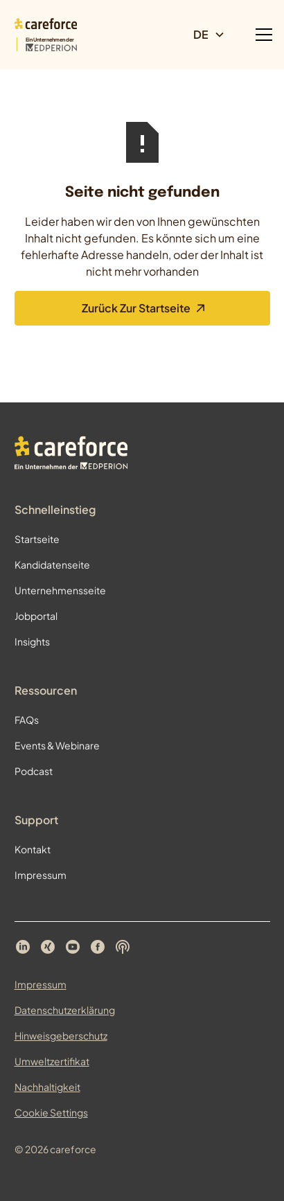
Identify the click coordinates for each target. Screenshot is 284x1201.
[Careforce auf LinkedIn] (23, 946)
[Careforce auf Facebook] (97, 946)
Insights (32, 641)
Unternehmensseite (60, 590)
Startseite (37, 539)
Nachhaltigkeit (47, 1086)
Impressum (40, 875)
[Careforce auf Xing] (47, 946)
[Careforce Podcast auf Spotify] (122, 946)
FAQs (27, 719)
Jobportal (36, 616)
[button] (214, 34)
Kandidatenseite (52, 564)
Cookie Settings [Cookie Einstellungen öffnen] (51, 1112)
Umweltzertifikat (52, 1061)
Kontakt (33, 849)
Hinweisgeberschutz (61, 1035)
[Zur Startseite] (46, 35)
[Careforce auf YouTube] (72, 946)
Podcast (34, 771)
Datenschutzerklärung (65, 1010)
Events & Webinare (57, 745)
